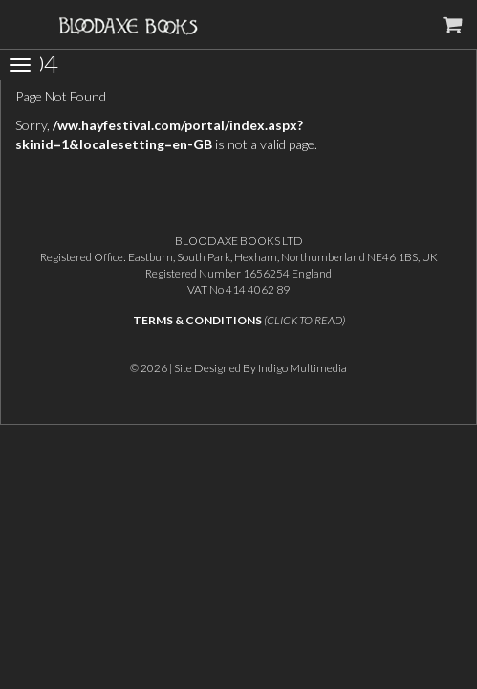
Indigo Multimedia (302, 368)
